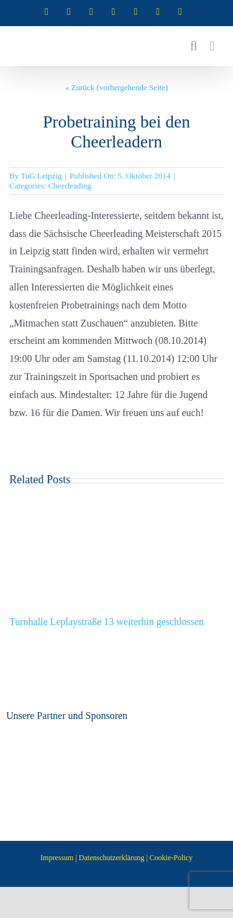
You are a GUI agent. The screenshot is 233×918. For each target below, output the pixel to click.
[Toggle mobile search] (194, 46)
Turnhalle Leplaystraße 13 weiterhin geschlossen (106, 621)
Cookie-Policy (171, 857)
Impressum (56, 857)
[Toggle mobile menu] (211, 46)
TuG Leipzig (41, 175)
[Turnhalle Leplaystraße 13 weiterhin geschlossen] (116, 502)
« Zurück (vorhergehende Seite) (116, 87)
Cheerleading (69, 185)
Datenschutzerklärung (111, 857)
